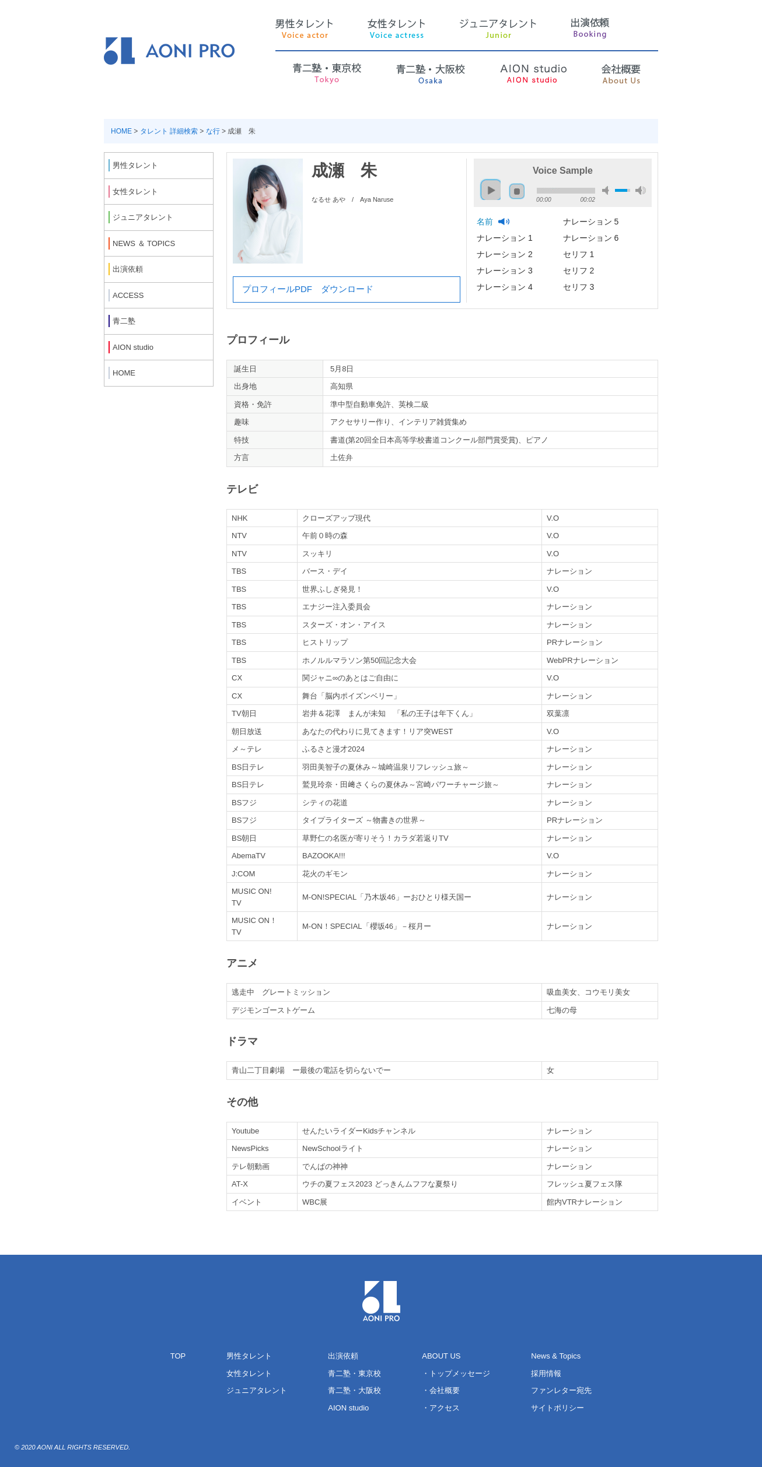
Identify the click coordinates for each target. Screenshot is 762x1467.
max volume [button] (640, 190)
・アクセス (441, 1407)
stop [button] (517, 191)
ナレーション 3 (506, 270)
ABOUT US (441, 1356)
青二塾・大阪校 (354, 1390)
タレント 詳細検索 (169, 131)
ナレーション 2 (506, 254)
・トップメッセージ (456, 1373)
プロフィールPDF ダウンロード (307, 289)
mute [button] (607, 190)
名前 (486, 221)
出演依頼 (343, 1356)
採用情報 (546, 1373)
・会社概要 (441, 1390)
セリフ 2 (580, 270)
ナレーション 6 (592, 238)
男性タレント (249, 1356)
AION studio (348, 1407)
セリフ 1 (580, 254)
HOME (121, 131)
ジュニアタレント (256, 1390)
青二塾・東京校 (354, 1373)
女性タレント (249, 1373)
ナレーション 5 (592, 221)
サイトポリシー (557, 1407)
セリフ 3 (580, 287)
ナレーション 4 (506, 287)
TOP (178, 1356)
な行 (213, 131)
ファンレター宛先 (561, 1390)
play (488, 184)
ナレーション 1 (506, 238)
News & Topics (556, 1356)
